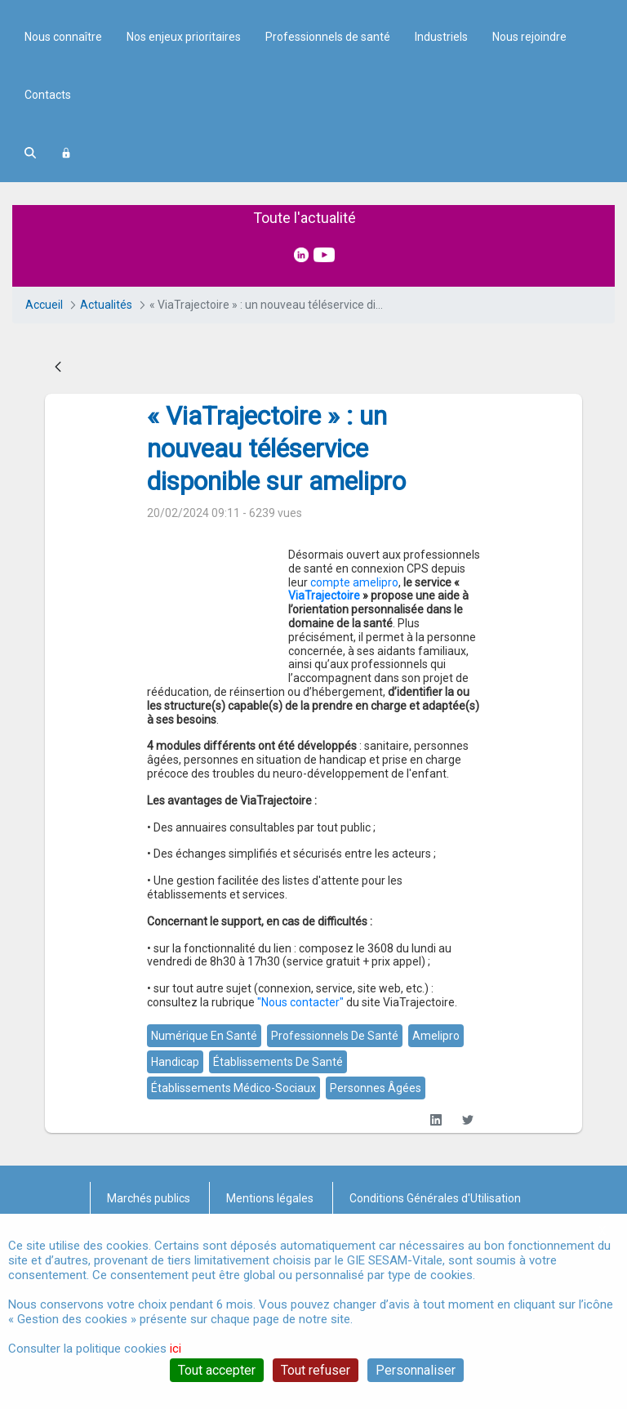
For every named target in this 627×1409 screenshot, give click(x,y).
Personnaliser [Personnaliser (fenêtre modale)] (416, 1370)
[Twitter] (467, 1205)
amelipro (436, 1120)
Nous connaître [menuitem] (63, 176)
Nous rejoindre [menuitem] (529, 176)
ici (175, 1348)
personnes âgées (375, 1172)
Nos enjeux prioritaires (184, 176)
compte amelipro (213, 722)
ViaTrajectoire (357, 722)
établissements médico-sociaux (233, 1172)
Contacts (47, 234)
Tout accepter (217, 1370)
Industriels (441, 176)
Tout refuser (315, 1370)
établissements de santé (278, 1146)
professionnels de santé (334, 1120)
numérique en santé (204, 1120)
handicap (175, 1146)
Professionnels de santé (327, 176)
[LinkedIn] (435, 1205)
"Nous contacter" (300, 1087)
